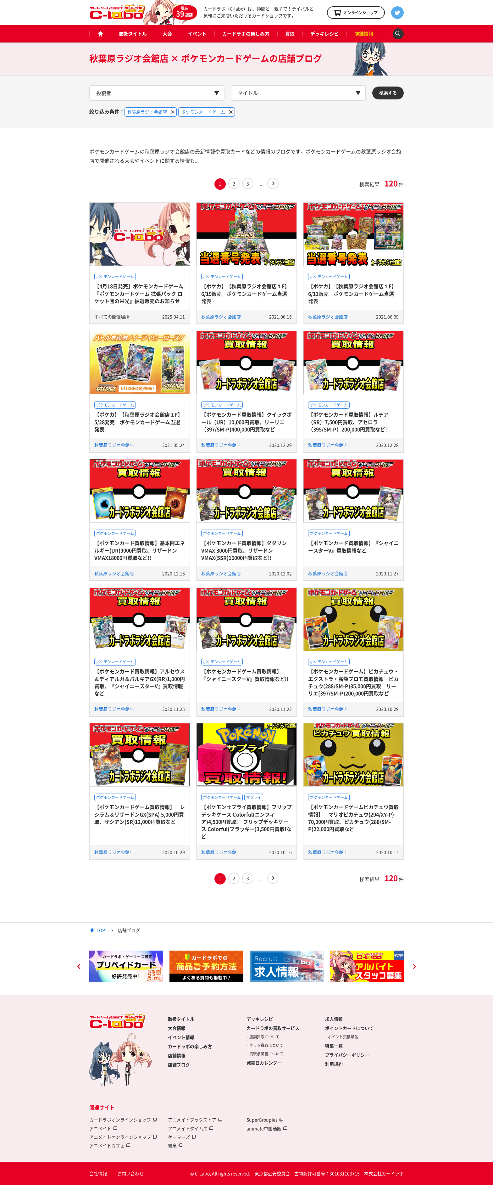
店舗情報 (363, 33)
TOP (101, 930)
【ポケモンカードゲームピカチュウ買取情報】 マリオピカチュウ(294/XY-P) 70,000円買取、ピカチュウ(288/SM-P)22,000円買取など (353, 818)
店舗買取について (264, 1037)
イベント (197, 33)
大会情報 (177, 1028)
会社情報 (98, 1173)
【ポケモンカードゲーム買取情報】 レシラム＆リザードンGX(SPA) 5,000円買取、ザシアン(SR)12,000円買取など (139, 814)
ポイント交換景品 (343, 1037)
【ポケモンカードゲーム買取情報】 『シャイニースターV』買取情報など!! (245, 674)
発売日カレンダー (264, 1062)
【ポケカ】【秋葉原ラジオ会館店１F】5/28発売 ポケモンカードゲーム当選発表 (138, 422)
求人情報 (334, 1019)
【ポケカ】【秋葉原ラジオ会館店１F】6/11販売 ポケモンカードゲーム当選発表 (352, 293)
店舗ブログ (179, 1064)
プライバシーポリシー (347, 1055)
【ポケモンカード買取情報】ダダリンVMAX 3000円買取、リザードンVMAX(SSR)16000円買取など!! (244, 550)
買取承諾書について (266, 1054)
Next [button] (414, 967)
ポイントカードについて (349, 1028)
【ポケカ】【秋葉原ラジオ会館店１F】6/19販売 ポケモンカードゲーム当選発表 (245, 293)
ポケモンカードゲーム (115, 276)
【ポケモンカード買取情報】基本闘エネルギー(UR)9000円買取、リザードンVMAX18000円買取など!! (139, 550)
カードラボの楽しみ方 (245, 33)
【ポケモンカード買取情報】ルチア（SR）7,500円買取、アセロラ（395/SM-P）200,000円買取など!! (348, 422)
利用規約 (334, 1064)
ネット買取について (266, 1045)
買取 (290, 33)
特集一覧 (334, 1045)
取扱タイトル (133, 33)
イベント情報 (181, 1037)
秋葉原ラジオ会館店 (221, 316)
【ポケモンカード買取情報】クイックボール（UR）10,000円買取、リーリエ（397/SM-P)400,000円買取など (246, 422)
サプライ (253, 797)
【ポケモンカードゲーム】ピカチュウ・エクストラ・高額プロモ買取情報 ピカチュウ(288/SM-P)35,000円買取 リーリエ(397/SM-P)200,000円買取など (353, 682)
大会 (167, 33)
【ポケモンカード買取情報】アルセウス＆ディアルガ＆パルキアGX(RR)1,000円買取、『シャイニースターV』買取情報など (139, 682)
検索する (388, 92)
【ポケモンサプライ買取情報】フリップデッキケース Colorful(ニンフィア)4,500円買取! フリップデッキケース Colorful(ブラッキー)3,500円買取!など (246, 821)
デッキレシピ (324, 33)
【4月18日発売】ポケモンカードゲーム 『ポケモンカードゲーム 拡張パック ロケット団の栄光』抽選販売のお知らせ (138, 293)
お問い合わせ (130, 1173)
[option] (126, 966)
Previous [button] (78, 967)
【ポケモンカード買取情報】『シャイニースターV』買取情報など (353, 546)
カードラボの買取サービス (272, 1028)
